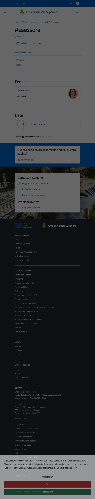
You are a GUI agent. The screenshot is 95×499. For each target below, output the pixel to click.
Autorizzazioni (21, 291)
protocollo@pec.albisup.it (29, 410)
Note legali (19, 452)
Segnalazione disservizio (25, 432)
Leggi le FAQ (20, 424)
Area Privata (20, 475)
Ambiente (19, 278)
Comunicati (19, 350)
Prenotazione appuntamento (27, 428)
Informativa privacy (23, 444)
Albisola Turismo (21, 377)
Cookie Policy (20, 448)
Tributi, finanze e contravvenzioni (28, 323)
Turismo (18, 327)
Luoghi (17, 369)
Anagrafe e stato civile (24, 282)
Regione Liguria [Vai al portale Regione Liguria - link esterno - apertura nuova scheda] (20, 3)
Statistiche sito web (23, 465)
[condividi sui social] (21, 43)
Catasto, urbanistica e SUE (26, 295)
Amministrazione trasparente (27, 440)
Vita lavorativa (21, 331)
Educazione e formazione (25, 303)
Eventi (17, 373)
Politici (17, 247)
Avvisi (17, 354)
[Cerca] (77, 12)
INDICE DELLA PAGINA (47, 52)
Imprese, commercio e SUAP (26, 311)
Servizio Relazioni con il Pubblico (28, 403)
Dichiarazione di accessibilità (26, 457)
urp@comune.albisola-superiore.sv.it (35, 407)
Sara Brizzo (22, 90)
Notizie (18, 346)
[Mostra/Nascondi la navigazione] (5, 11)
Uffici (17, 239)
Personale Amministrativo (26, 251)
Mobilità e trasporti (23, 315)
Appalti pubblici (21, 286)
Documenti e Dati (22, 259)
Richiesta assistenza (23, 436)
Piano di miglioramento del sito (28, 461)
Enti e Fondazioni (22, 255)
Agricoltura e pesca (23, 274)
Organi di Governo (22, 243)
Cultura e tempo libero (24, 299)
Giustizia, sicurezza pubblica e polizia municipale (34, 307)
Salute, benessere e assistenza (28, 319)
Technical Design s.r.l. (32, 491)
